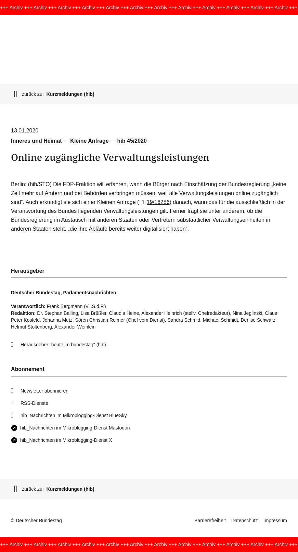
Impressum (275, 520)
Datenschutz (244, 520)
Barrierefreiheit (210, 520)
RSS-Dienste (34, 403)
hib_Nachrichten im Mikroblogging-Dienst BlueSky (74, 415)
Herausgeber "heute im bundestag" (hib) (63, 344)
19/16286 (154, 202)
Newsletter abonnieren (44, 391)
